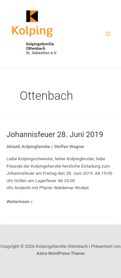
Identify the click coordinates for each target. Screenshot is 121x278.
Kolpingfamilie (36, 146)
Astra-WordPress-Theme (60, 253)
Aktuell (13, 146)
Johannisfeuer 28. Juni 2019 (54, 134)
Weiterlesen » (19, 201)
